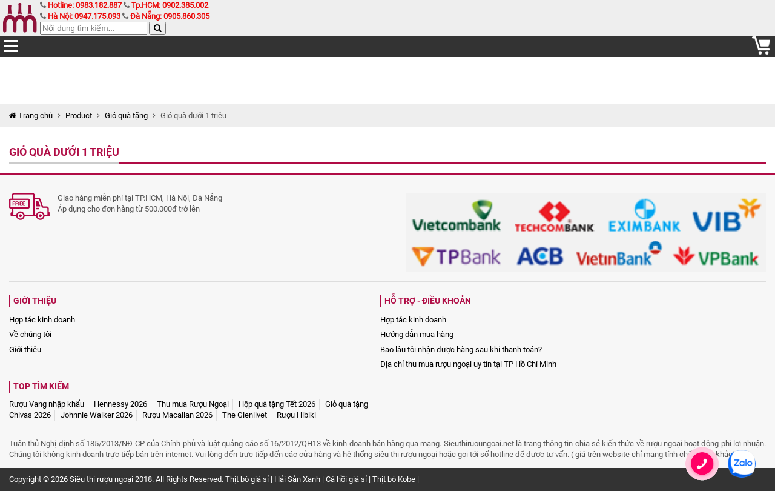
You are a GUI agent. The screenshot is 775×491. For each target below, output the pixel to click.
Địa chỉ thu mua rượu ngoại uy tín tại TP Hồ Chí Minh (468, 364)
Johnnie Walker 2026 (97, 414)
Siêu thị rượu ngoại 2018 (111, 479)
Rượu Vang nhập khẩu (46, 404)
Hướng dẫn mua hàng (416, 334)
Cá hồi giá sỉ (346, 479)
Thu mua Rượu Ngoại (193, 404)
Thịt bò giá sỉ (247, 479)
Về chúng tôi (30, 334)
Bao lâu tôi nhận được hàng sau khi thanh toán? (461, 349)
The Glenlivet (244, 414)
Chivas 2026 (30, 414)
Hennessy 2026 (120, 404)
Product (78, 115)
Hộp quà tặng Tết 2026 (277, 404)
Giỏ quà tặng (126, 115)
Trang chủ (31, 115)
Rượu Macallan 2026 (177, 414)
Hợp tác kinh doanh (42, 319)
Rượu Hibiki (296, 414)
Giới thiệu (25, 349)
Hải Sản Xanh (297, 479)
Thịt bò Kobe (393, 479)
